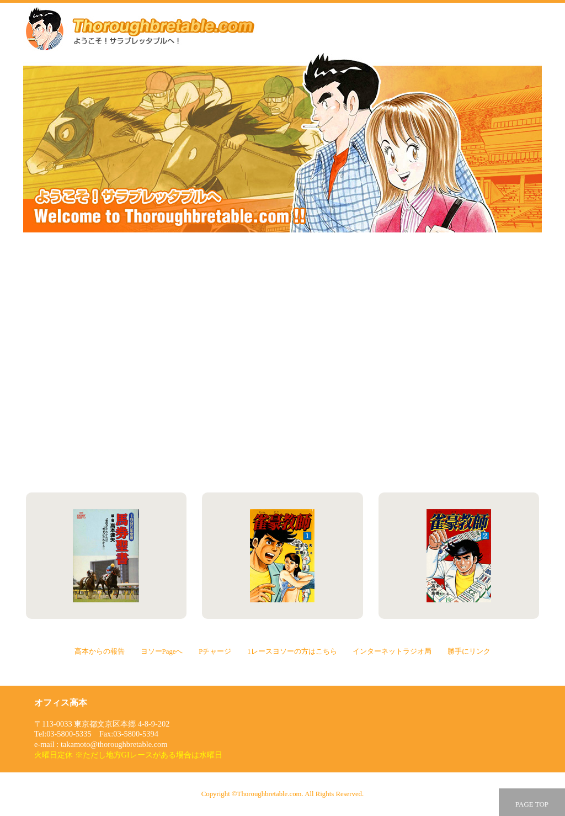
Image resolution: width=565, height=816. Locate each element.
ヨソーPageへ (413, 289)
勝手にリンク (413, 434)
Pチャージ (151, 362)
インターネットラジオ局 (151, 434)
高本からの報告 (151, 289)
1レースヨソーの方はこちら (413, 362)
